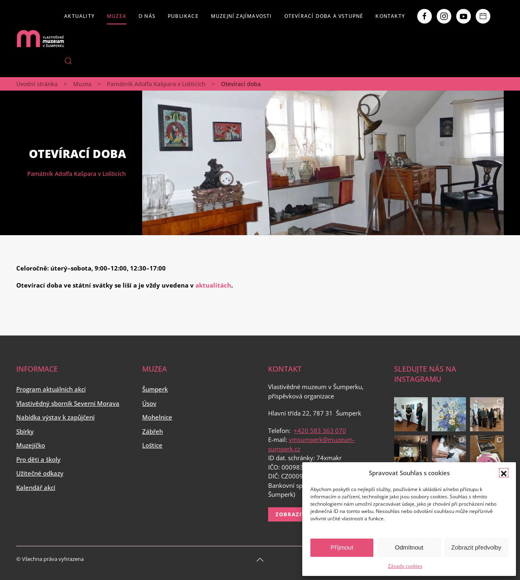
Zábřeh (152, 431)
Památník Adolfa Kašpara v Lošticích (156, 84)
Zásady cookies (405, 566)
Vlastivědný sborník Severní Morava (67, 403)
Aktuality (79, 16)
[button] (504, 473)
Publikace (183, 16)
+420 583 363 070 (320, 430)
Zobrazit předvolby (476, 547)
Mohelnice (157, 417)
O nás (147, 16)
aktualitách (213, 285)
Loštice (152, 445)
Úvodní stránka (37, 84)
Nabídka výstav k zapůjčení (55, 417)
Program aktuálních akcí (51, 389)
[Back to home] (40, 38)
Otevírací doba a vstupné (324, 16)
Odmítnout (409, 547)
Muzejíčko (30, 445)
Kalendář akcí (35, 487)
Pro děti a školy (38, 459)
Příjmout (342, 547)
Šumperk (155, 389)
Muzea (116, 16)
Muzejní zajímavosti (241, 16)
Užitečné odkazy (39, 473)
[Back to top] (260, 560)
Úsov (149, 403)
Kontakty (390, 16)
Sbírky (25, 431)
